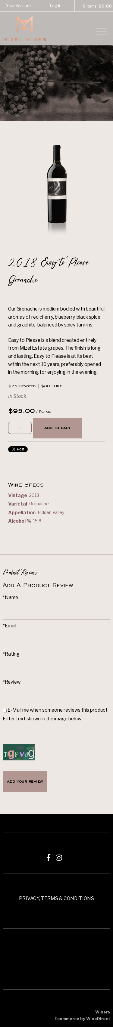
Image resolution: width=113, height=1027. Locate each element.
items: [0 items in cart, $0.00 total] (94, 6)
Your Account (18, 5)
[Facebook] (48, 857)
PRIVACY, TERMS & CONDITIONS (56, 898)
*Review (11, 682)
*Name (10, 597)
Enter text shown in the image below (42, 719)
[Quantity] (20, 428)
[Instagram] (59, 857)
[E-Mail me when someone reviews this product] (5, 711)
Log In (55, 5)
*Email (9, 626)
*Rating (11, 654)
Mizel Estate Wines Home (25, 28)
